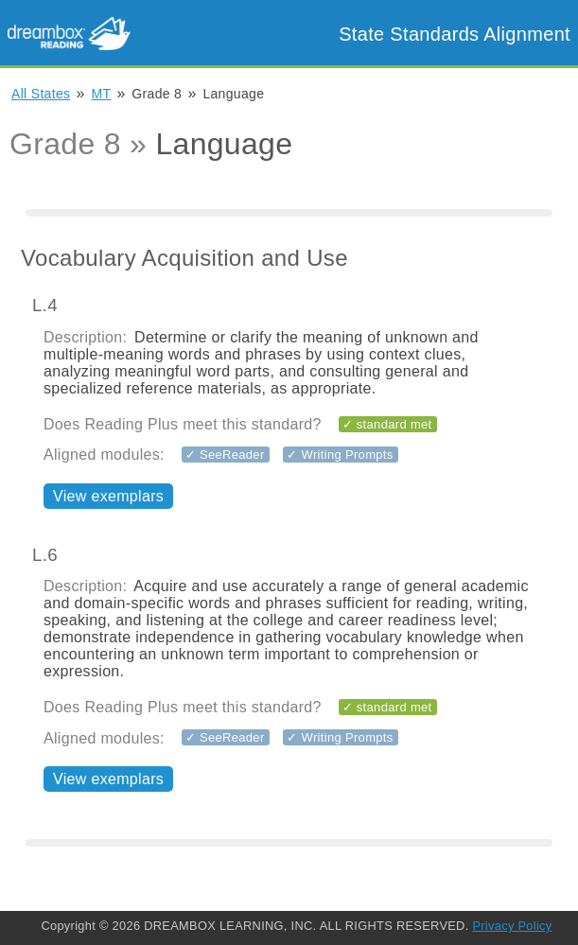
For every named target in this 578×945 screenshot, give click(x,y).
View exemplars (108, 496)
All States (40, 93)
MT (102, 93)
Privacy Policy (512, 926)
